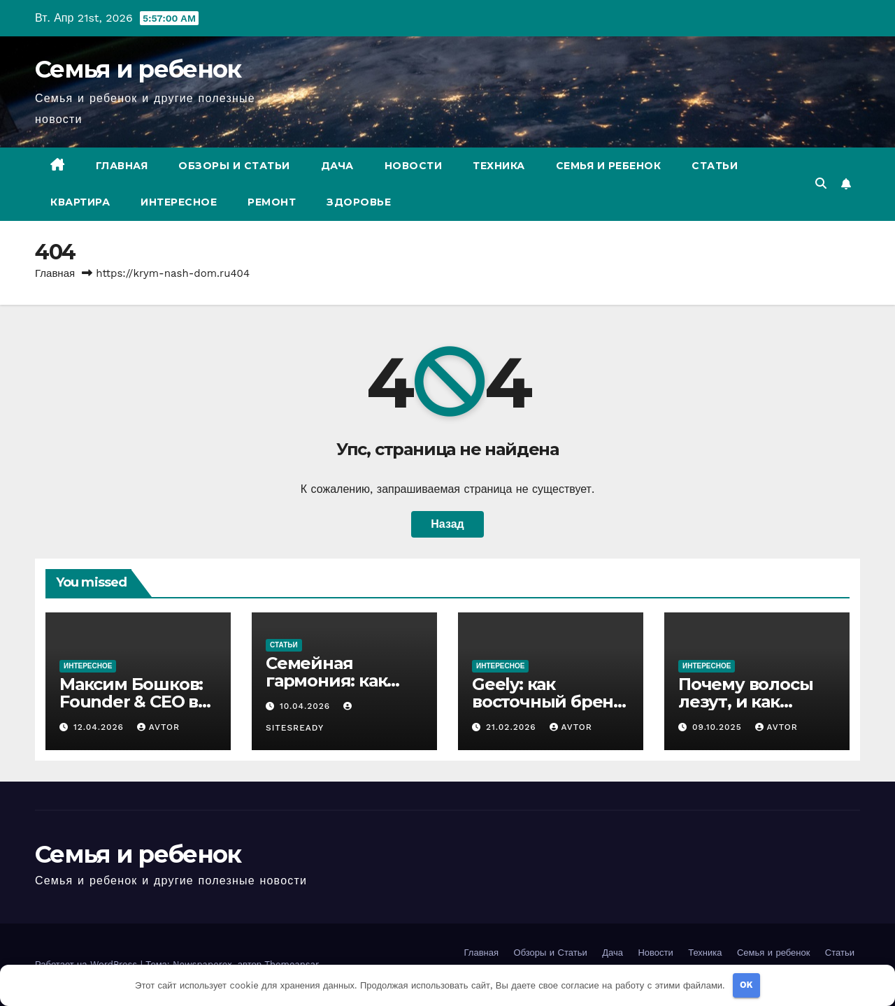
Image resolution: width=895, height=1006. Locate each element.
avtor (158, 727)
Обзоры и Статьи (234, 165)
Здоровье (359, 202)
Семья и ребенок (138, 69)
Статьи (715, 165)
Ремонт (272, 202)
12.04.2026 (100, 727)
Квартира (80, 202)
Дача (337, 165)
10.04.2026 (307, 706)
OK (746, 984)
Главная (122, 165)
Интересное (179, 202)
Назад (447, 524)
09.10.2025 (718, 727)
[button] (820, 183)
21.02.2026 (513, 727)
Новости (414, 165)
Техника (499, 165)
